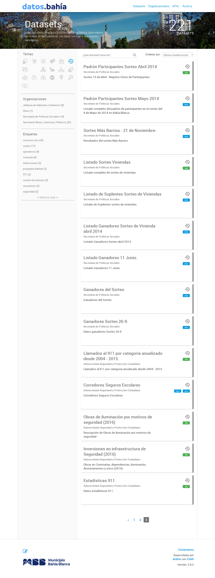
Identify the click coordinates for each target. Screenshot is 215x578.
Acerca (187, 6)
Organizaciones (158, 6)
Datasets (139, 6)
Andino (177, 559)
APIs (175, 6)
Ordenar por (152, 54)
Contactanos (186, 549)
